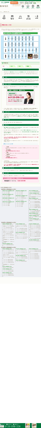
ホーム (1, 11)
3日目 (20, 66)
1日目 (3, 66)
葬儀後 (28, 66)
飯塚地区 (4, 6)
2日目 (12, 66)
